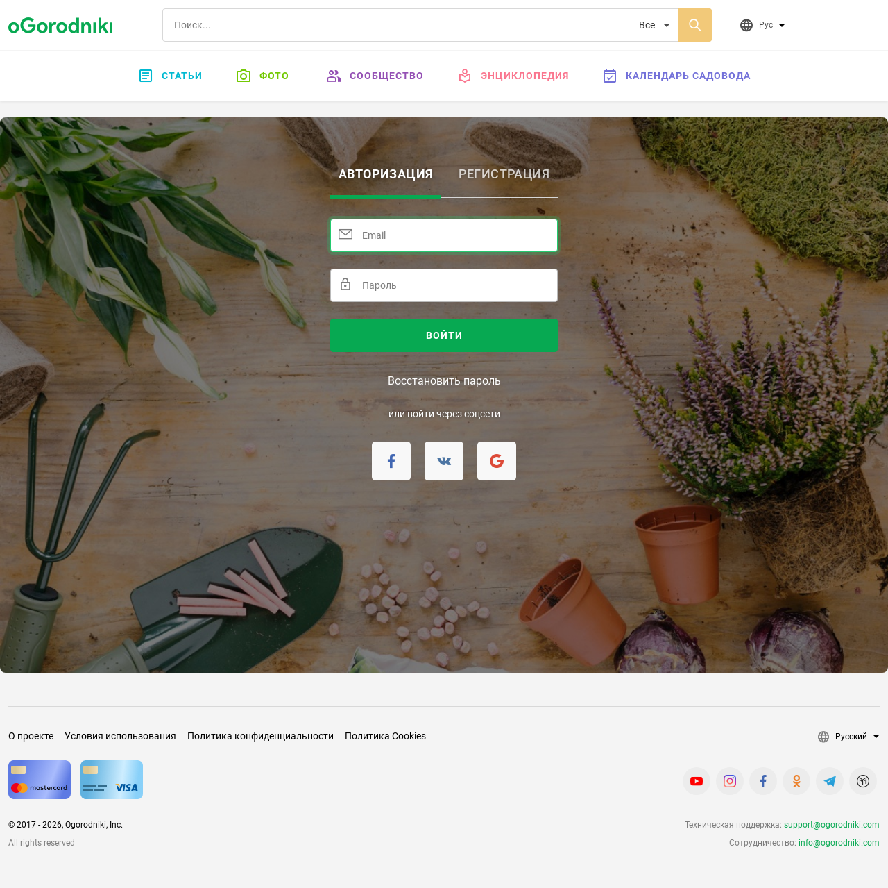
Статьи (170, 75)
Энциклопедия (513, 75)
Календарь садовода (676, 75)
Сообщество (375, 75)
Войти (444, 335)
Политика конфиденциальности (260, 736)
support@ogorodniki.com (832, 825)
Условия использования (120, 736)
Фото (262, 75)
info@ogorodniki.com (839, 843)
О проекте (30, 736)
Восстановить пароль (444, 380)
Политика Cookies (385, 736)
